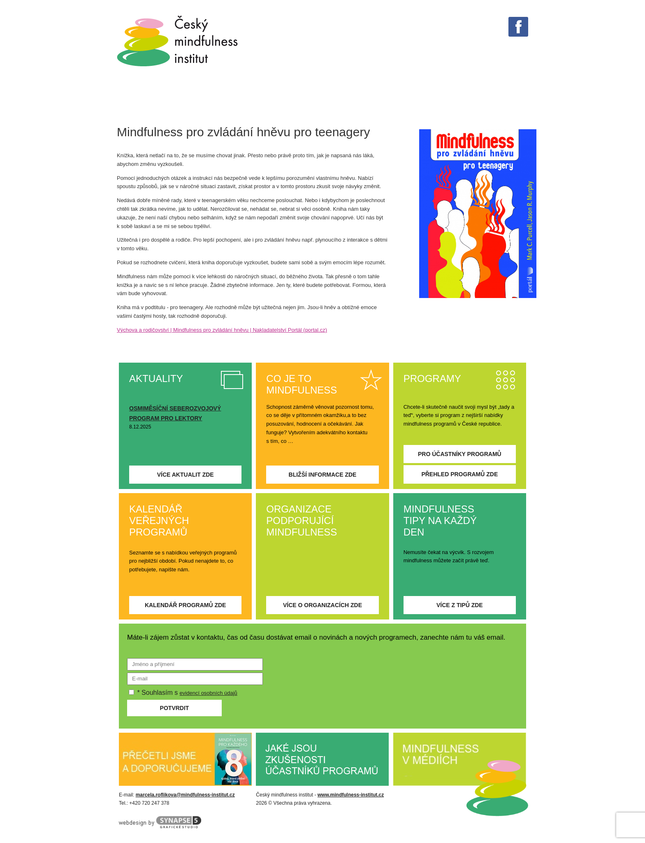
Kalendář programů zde (185, 605)
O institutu (479, 98)
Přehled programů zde (459, 474)
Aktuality (421, 98)
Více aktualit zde (185, 474)
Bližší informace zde (323, 474)
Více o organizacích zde (322, 605)
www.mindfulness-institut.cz (351, 795)
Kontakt (535, 98)
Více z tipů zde (459, 605)
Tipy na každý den (236, 98)
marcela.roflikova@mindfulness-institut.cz (185, 795)
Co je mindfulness (143, 98)
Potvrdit (174, 708)
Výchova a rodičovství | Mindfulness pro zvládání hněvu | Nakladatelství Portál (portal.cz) (222, 330)
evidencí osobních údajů (208, 693)
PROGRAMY (363, 98)
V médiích (308, 98)
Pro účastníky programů (459, 454)
